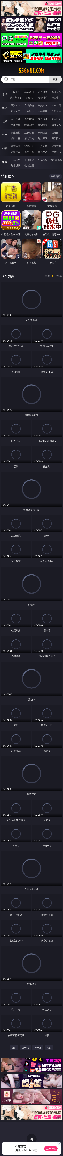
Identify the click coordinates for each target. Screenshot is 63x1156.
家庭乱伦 (29, 146)
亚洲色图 (29, 132)
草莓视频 (42, 159)
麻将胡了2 (15, 97)
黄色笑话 (42, 151)
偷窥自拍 (15, 132)
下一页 (37, 1047)
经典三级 (29, 124)
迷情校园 (15, 151)
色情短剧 (29, 165)
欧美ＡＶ (42, 105)
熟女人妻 (15, 111)
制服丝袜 (15, 124)
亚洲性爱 (15, 119)
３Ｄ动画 (56, 105)
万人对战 (42, 91)
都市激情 (15, 146)
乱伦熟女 (42, 124)
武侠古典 (56, 146)
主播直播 (42, 111)
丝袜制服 (29, 111)
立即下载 (51, 1148)
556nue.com (31, 70)
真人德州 (29, 91)
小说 (4, 148)
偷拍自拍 (29, 119)
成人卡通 (42, 119)
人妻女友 (42, 146)
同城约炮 (15, 159)
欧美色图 (42, 132)
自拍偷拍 (29, 105)
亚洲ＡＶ (15, 105)
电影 (4, 121)
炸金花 (29, 97)
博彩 (4, 94)
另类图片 (56, 138)
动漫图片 (56, 132)
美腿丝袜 (15, 138)
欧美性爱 (56, 119)
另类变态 (56, 124)
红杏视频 (15, 165)
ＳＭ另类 (56, 111)
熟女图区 (42, 138)
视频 (4, 108)
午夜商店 (29, 159)
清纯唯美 (29, 138)
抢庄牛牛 (56, 97)
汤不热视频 (56, 159)
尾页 (49, 1047)
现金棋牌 (42, 97)
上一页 (25, 1047)
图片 (4, 135)
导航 (4, 162)
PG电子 (15, 91)
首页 (14, 1047)
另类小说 (29, 151)
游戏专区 (56, 91)
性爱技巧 (56, 151)
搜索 (55, 79)
